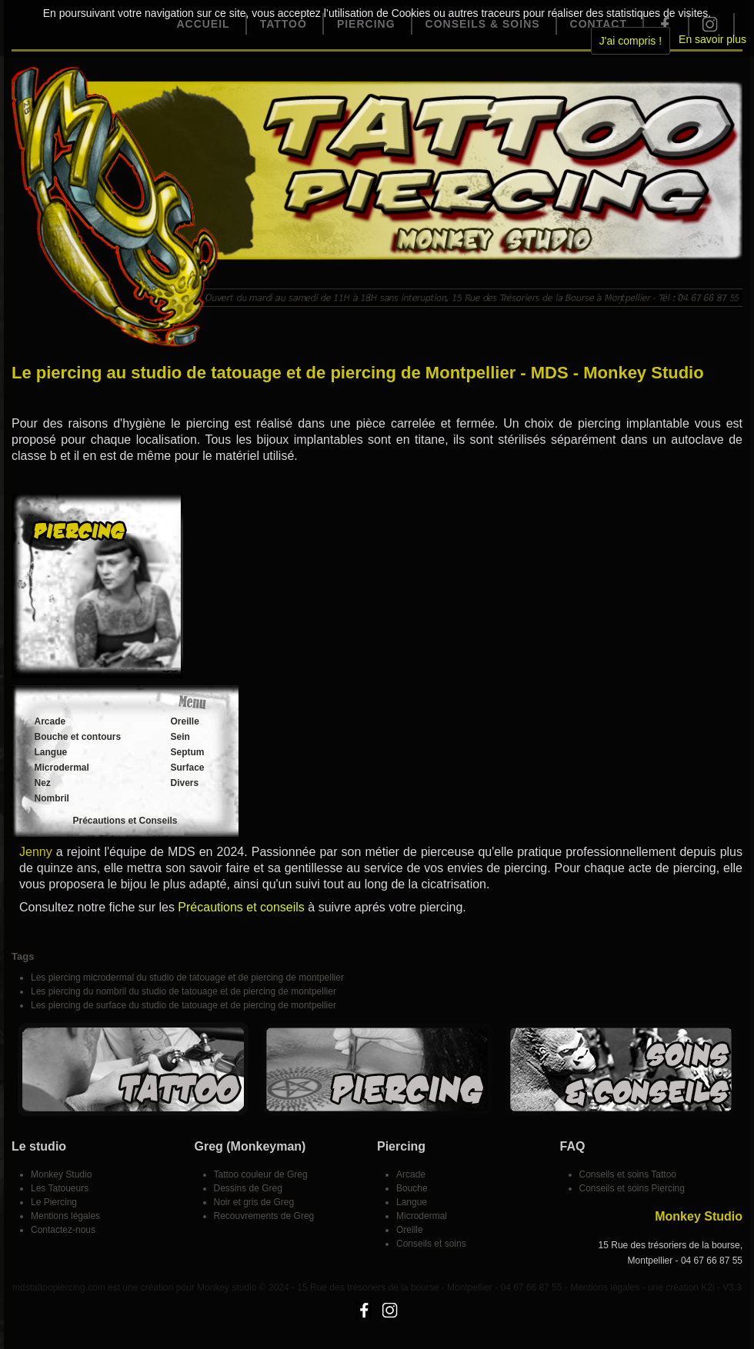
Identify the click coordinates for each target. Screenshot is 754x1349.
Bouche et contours (78, 736)
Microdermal (62, 767)
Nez (43, 783)
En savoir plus (712, 39)
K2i (707, 1287)
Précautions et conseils (241, 907)
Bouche (412, 1188)
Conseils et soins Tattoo (628, 1174)
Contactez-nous (63, 1229)
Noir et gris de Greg (254, 1202)
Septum (188, 752)
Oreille (185, 721)
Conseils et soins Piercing (632, 1188)
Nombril (52, 798)
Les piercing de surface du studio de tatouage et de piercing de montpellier (183, 1005)
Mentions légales (65, 1216)
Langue (51, 752)
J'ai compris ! (630, 41)
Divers (185, 783)
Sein (180, 736)
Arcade (50, 721)
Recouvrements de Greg (264, 1216)
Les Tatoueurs (59, 1188)
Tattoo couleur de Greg (261, 1174)
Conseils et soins (431, 1243)
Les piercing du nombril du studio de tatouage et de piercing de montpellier (183, 991)
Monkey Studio (61, 1174)
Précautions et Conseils (124, 820)
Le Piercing (54, 1202)
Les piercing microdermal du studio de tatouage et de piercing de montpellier (187, 977)
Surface (188, 767)
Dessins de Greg (248, 1188)
